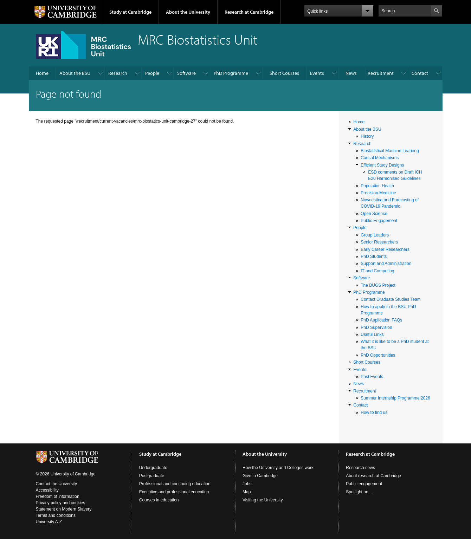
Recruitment (381, 73)
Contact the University (56, 483)
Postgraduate (151, 475)
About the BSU (74, 73)
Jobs (247, 483)
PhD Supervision (376, 327)
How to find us (374, 412)
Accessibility (47, 490)
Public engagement (364, 483)
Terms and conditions (56, 515)
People (152, 73)
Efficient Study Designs (382, 165)
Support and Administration (386, 263)
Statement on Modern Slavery (64, 509)
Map (247, 491)
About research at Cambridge (373, 475)
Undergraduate (153, 467)
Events (317, 73)
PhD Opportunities (378, 355)
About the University (188, 12)
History (367, 136)
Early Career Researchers (385, 249)
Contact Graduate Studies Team (391, 299)
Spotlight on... (359, 491)
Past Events (372, 376)
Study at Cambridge (130, 12)
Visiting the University (263, 500)
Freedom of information (57, 496)
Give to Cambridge (260, 475)
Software (186, 73)
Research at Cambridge (249, 12)
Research (117, 73)
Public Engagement (379, 220)
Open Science (374, 213)
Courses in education (159, 500)
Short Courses (284, 73)
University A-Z (49, 521)
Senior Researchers (379, 242)
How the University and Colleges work (278, 467)
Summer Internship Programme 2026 (395, 398)
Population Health (377, 185)
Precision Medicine (378, 192)
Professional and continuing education (175, 483)
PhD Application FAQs (381, 320)
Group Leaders (375, 235)
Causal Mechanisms (380, 157)
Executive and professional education (174, 491)
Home (42, 73)
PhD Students (374, 256)
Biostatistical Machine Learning (390, 150)
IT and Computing (377, 270)
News (351, 73)
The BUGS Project (378, 285)
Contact (420, 73)
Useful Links (372, 334)
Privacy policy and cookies (60, 502)
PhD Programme (231, 73)
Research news (360, 467)
